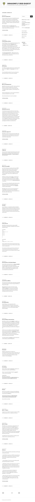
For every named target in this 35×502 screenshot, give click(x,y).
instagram (28, 22)
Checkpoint (4, 349)
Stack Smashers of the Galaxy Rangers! (9, 262)
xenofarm (11, 337)
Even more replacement (6, 16)
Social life (3, 205)
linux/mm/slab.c (15, 154)
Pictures (3, 389)
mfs (17, 177)
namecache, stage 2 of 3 (6, 131)
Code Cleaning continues (6, 41)
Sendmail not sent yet (6, 109)
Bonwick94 (4, 154)
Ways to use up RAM (5, 166)
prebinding (14, 331)
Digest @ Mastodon (24, 32)
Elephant (16, 185)
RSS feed (23, 37)
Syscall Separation (5, 302)
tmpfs (12, 176)
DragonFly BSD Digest (19, 4)
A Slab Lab (4, 150)
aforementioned (6, 52)
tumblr (26, 22)
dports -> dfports (5, 410)
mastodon (23, 23)
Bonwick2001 (8, 154)
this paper (12, 368)
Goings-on (10, 78)
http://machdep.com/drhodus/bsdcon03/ (9, 396)
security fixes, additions (6, 280)
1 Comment (5, 125)
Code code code (5, 223)
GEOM (13, 321)
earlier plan (12, 25)
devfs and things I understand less (8, 319)
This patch (12, 44)
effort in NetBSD (17, 264)
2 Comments (5, 383)
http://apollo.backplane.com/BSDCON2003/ (9, 377)
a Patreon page (27, 27)
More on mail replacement (6, 84)
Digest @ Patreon (24, 34)
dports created (4, 424)
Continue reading (5, 30)
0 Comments (5, 78)
